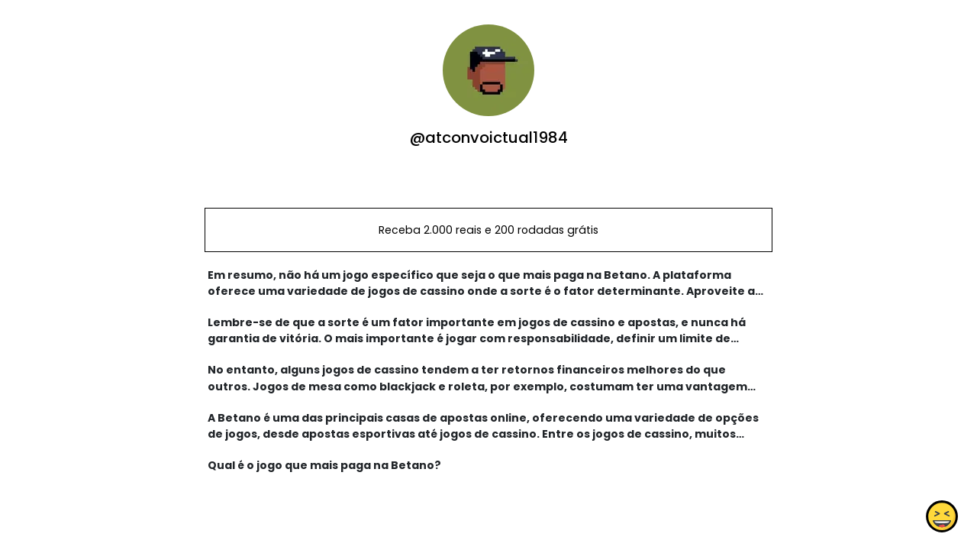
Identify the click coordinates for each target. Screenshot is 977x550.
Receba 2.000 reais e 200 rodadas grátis (488, 230)
